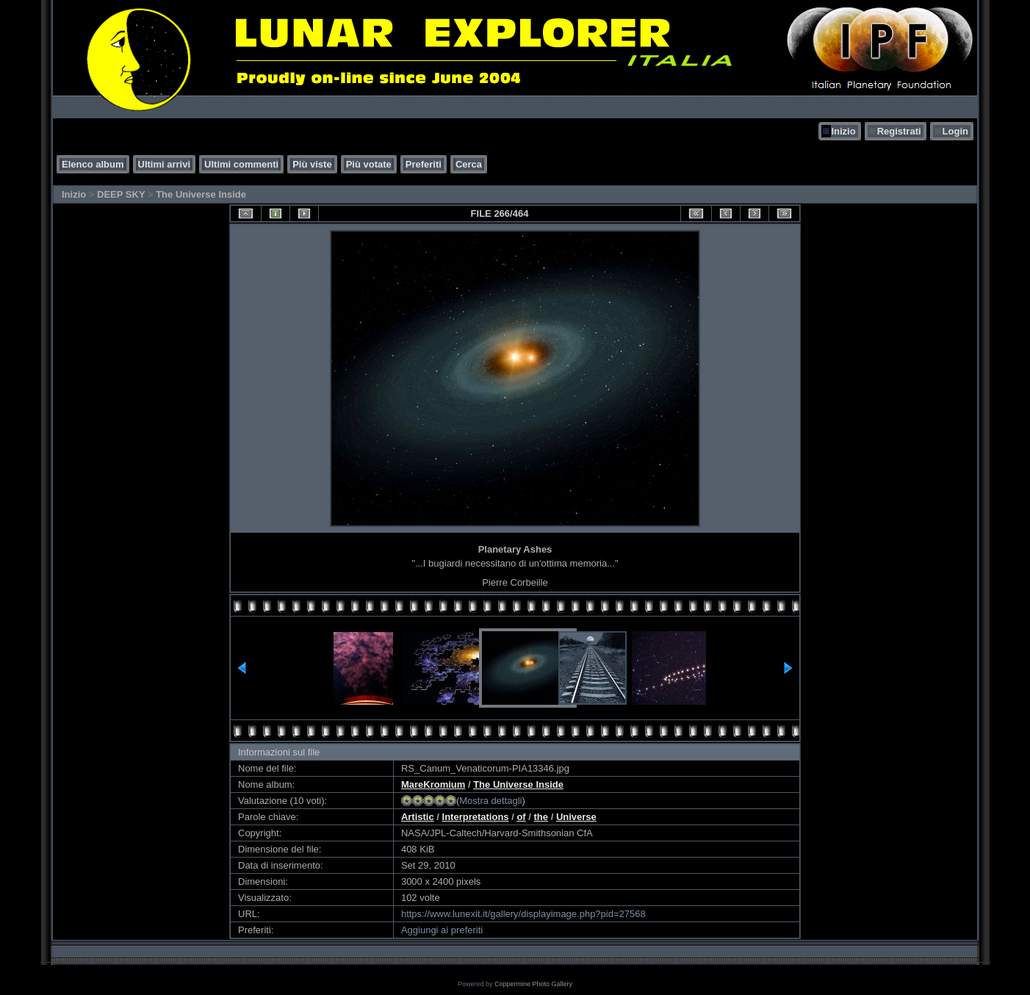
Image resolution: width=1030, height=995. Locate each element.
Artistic (417, 816)
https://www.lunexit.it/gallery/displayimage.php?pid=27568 (523, 913)
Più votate (369, 164)
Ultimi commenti (241, 164)
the (541, 816)
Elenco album (93, 164)
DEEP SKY (121, 194)
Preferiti (424, 164)
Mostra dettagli (490, 800)
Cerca (468, 164)
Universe (576, 816)
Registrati (899, 131)
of (520, 816)
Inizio (843, 131)
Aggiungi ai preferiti (442, 929)
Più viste (311, 164)
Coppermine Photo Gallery (533, 984)
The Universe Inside (201, 194)
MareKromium (433, 784)
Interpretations (475, 816)
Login (955, 131)
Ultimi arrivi (164, 164)
